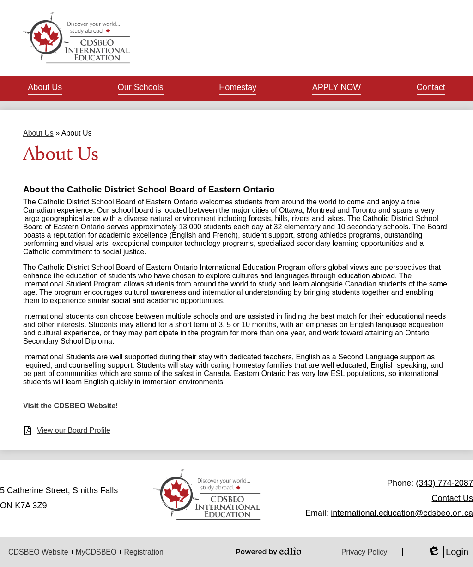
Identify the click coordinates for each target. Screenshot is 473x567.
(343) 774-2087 (444, 483)
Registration (143, 552)
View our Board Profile (73, 430)
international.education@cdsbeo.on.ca (402, 513)
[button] (45, 88)
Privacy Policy (364, 552)
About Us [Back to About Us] (38, 133)
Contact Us (452, 498)
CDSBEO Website (38, 552)
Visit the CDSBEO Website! (70, 406)
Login (447, 552)
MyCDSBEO (96, 552)
